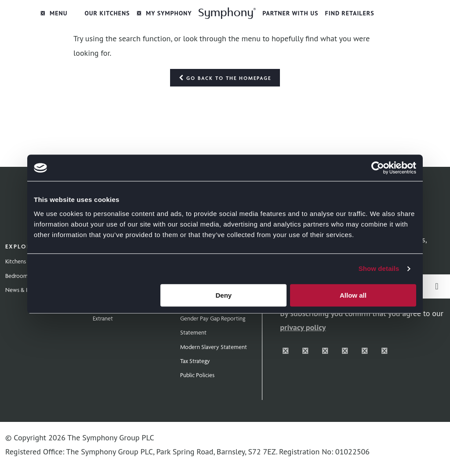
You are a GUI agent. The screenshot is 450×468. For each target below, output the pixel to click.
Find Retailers (349, 13)
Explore (20, 246)
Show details (379, 268)
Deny (224, 295)
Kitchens (15, 261)
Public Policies (197, 374)
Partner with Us (290, 13)
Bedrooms (17, 275)
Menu (54, 13)
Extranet (103, 318)
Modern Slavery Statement (213, 346)
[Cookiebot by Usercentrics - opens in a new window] (377, 167)
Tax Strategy (195, 360)
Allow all (353, 295)
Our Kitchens (107, 13)
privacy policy (303, 327)
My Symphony (164, 13)
